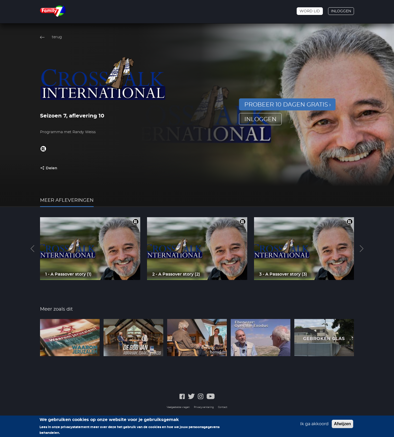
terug (57, 37)
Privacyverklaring (204, 407)
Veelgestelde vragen (178, 407)
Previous (32, 249)
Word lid (310, 11)
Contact (222, 407)
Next (361, 249)
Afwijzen (342, 426)
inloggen (260, 119)
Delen (51, 168)
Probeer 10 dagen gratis (286, 105)
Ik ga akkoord (314, 426)
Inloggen (341, 11)
